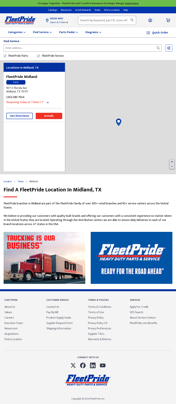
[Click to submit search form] (158, 48)
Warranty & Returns (99, 339)
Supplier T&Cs (96, 334)
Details (49, 116)
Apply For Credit (139, 307)
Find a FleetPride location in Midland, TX (53, 190)
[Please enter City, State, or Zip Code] (49, 48)
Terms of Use (96, 312)
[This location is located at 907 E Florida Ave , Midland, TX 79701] (34, 90)
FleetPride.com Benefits (143, 323)
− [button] (172, 166)
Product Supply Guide (58, 317)
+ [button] (172, 162)
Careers (9, 317)
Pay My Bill (52, 312)
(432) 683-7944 (15, 97)
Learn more (131, 3)
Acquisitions (12, 334)
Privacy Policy (96, 317)
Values (8, 312)
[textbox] (107, 20)
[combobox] (107, 20)
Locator (8, 181)
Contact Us (52, 307)
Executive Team (14, 323)
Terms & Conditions (99, 307)
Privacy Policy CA (97, 323)
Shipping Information (58, 328)
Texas (20, 181)
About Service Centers (143, 317)
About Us (10, 307)
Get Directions (19, 116)
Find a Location (13, 339)
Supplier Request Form (59, 323)
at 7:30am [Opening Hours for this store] (59, 22)
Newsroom (11, 328)
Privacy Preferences (99, 328)
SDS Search (136, 312)
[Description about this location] (88, 214)
